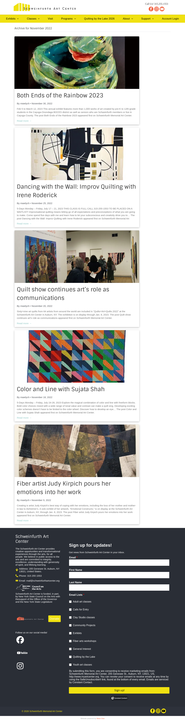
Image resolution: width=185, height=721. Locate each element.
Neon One (100, 718)
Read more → (24, 120)
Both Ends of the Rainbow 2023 (60, 95)
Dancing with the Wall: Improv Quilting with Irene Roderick (76, 191)
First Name (75, 570)
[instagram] (156, 9)
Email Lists (75, 595)
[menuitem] (12, 18)
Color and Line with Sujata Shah (61, 389)
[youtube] (162, 9)
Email (72, 557)
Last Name (75, 582)
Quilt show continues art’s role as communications (63, 294)
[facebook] (151, 9)
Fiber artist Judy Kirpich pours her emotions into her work (64, 488)
